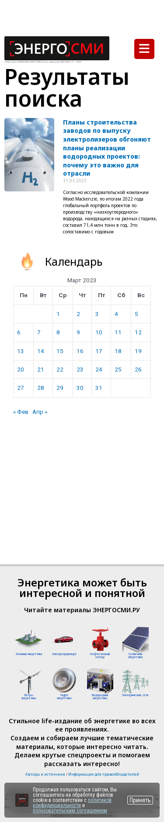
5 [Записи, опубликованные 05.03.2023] (136, 313)
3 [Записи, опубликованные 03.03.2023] (97, 313)
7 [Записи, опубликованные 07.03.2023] (39, 332)
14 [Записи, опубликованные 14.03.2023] (40, 350)
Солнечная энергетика (135, 655)
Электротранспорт (64, 654)
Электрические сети (135, 695)
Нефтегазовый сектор (100, 655)
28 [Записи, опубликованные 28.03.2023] (40, 387)
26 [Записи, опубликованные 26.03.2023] (138, 369)
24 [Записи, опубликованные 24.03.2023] (98, 369)
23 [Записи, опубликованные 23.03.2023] (80, 369)
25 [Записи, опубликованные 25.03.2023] (118, 369)
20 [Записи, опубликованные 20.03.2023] (20, 369)
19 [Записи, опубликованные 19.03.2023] (138, 350)
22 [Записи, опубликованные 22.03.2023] (59, 369)
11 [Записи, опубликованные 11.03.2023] (118, 332)
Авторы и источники (45, 774)
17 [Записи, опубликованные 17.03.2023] (98, 350)
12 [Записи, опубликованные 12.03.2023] (138, 332)
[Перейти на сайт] (21, 800)
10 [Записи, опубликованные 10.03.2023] (98, 332)
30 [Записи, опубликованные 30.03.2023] (80, 387)
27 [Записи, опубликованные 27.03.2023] (20, 387)
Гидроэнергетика (64, 696)
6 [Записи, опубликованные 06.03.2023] (19, 332)
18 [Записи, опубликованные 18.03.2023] (118, 350)
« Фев (20, 411)
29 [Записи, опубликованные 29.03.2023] (59, 387)
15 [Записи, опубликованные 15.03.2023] (59, 350)
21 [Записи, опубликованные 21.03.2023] (40, 369)
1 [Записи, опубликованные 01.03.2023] (58, 313)
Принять (140, 800)
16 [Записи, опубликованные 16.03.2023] (80, 350)
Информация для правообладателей (103, 774)
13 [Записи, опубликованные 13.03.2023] (20, 350)
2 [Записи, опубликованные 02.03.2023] (78, 313)
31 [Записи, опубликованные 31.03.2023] (98, 387)
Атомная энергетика (29, 654)
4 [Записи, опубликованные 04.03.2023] (116, 313)
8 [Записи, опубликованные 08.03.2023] (58, 332)
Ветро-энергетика (28, 696)
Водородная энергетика (99, 696)
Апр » (39, 411)
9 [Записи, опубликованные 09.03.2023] (78, 332)
